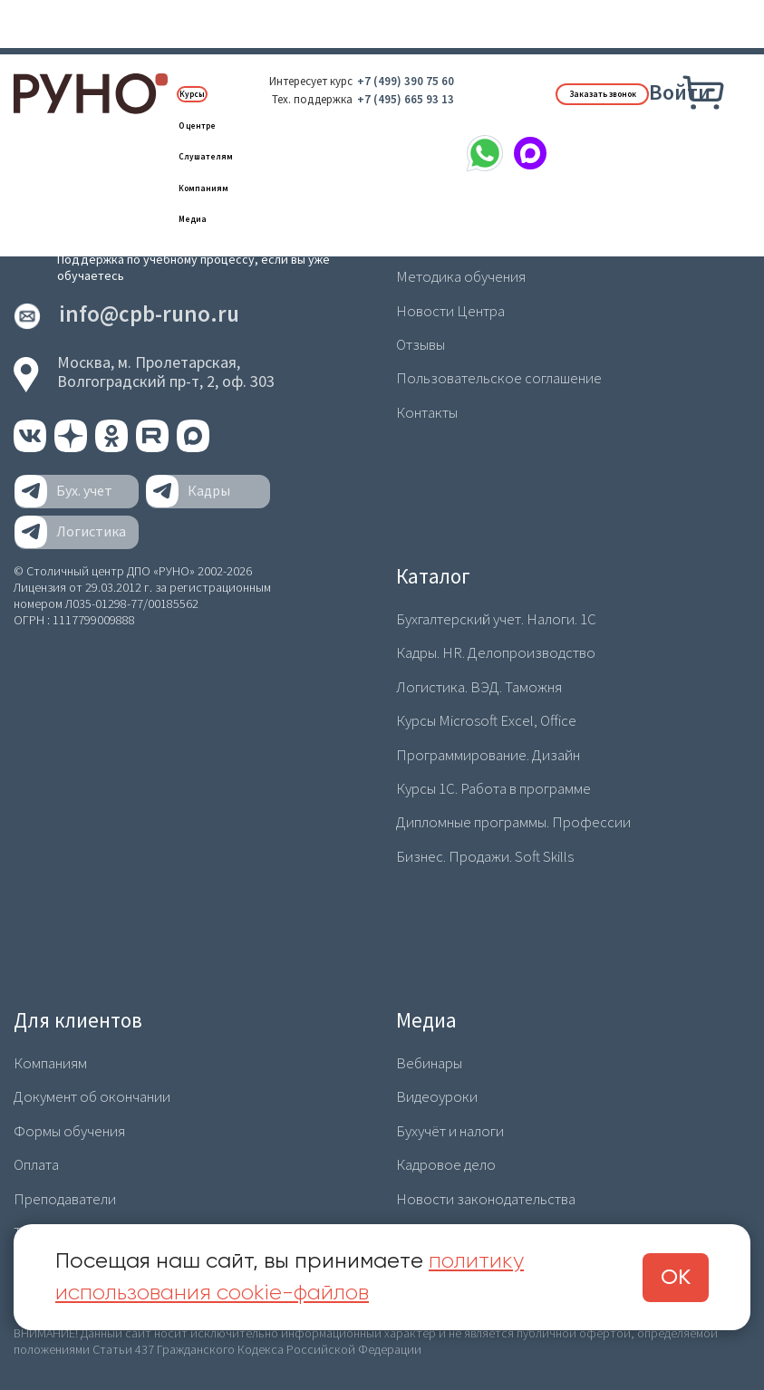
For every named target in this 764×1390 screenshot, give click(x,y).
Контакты (427, 412)
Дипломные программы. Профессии (513, 822)
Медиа (193, 219)
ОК (676, 1278)
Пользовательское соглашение (499, 378)
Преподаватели (65, 1199)
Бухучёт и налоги (450, 1131)
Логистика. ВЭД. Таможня (479, 687)
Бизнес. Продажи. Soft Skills (485, 856)
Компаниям (203, 188)
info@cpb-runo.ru (149, 314)
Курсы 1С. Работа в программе (493, 788)
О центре (197, 126)
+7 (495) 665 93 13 (405, 99)
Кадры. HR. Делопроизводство (495, 652)
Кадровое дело (446, 1164)
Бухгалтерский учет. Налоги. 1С (496, 619)
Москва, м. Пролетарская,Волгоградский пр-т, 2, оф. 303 (166, 372)
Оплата (36, 1164)
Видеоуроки (437, 1096)
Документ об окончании (92, 1096)
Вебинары (429, 1063)
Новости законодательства (485, 1199)
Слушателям (206, 156)
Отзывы (420, 344)
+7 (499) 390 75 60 (405, 81)
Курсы (192, 94)
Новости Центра (450, 311)
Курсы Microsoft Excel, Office (486, 720)
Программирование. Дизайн (488, 755)
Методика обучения (461, 276)
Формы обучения (69, 1131)
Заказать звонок (602, 94)
